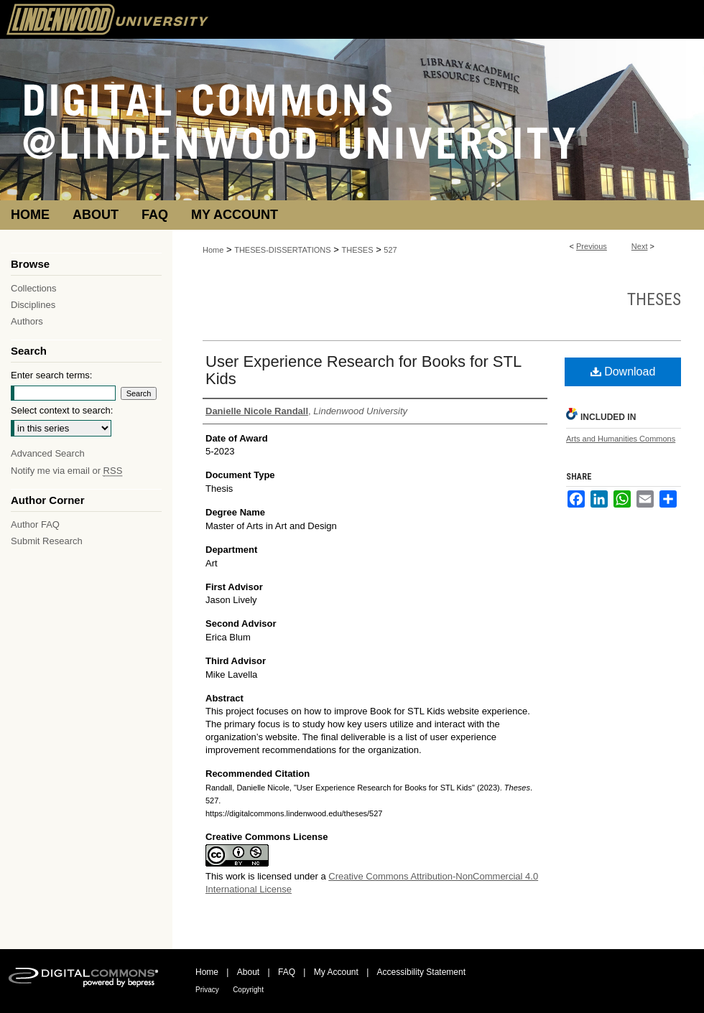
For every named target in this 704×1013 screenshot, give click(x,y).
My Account (336, 972)
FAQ (286, 972)
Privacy (207, 990)
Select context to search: (62, 410)
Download (623, 371)
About (248, 972)
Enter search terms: (51, 375)
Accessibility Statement (421, 972)
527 (390, 250)
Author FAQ (35, 524)
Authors (27, 321)
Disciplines (33, 304)
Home (213, 250)
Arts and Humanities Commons (620, 438)
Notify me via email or (66, 470)
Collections (34, 288)
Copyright (248, 990)
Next (639, 246)
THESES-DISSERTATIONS (282, 250)
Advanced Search (48, 453)
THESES (358, 250)
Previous (591, 246)
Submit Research (47, 541)
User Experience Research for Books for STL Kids (363, 370)
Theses (654, 299)
